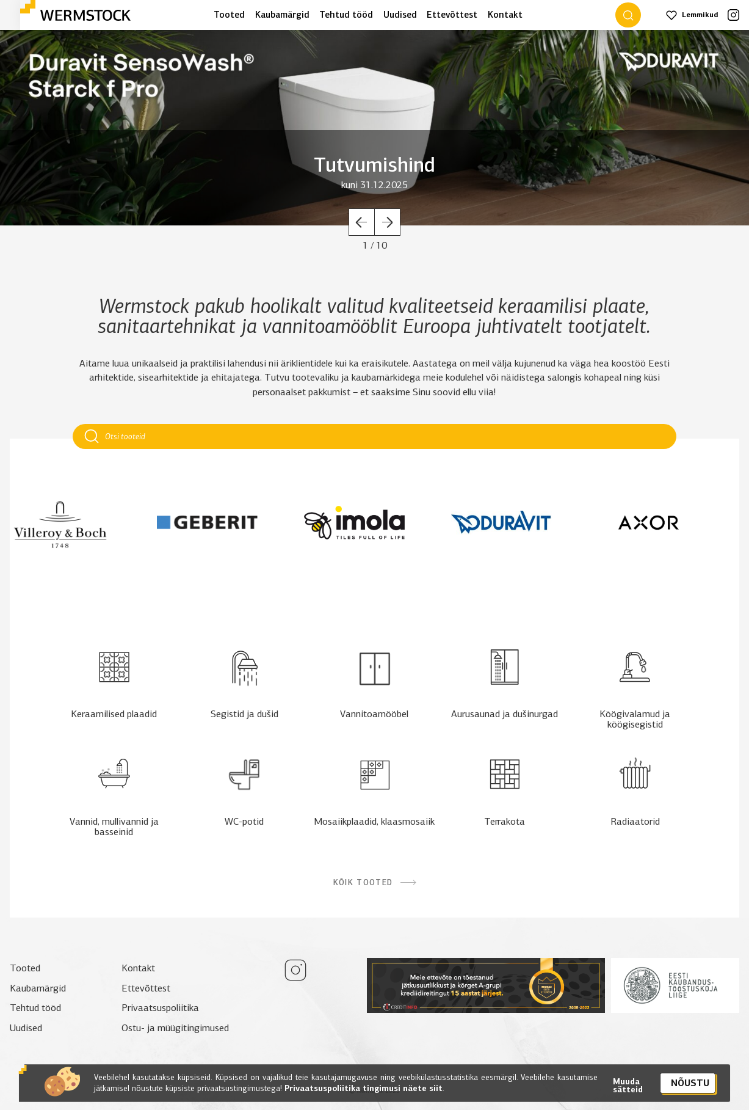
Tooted (229, 14)
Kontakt (505, 14)
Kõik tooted (374, 882)
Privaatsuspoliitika (160, 1007)
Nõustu (690, 1089)
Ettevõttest (452, 14)
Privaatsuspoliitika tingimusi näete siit (362, 1095)
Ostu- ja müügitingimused (175, 1028)
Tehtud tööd (346, 14)
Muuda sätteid (628, 1093)
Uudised (400, 14)
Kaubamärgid (282, 14)
